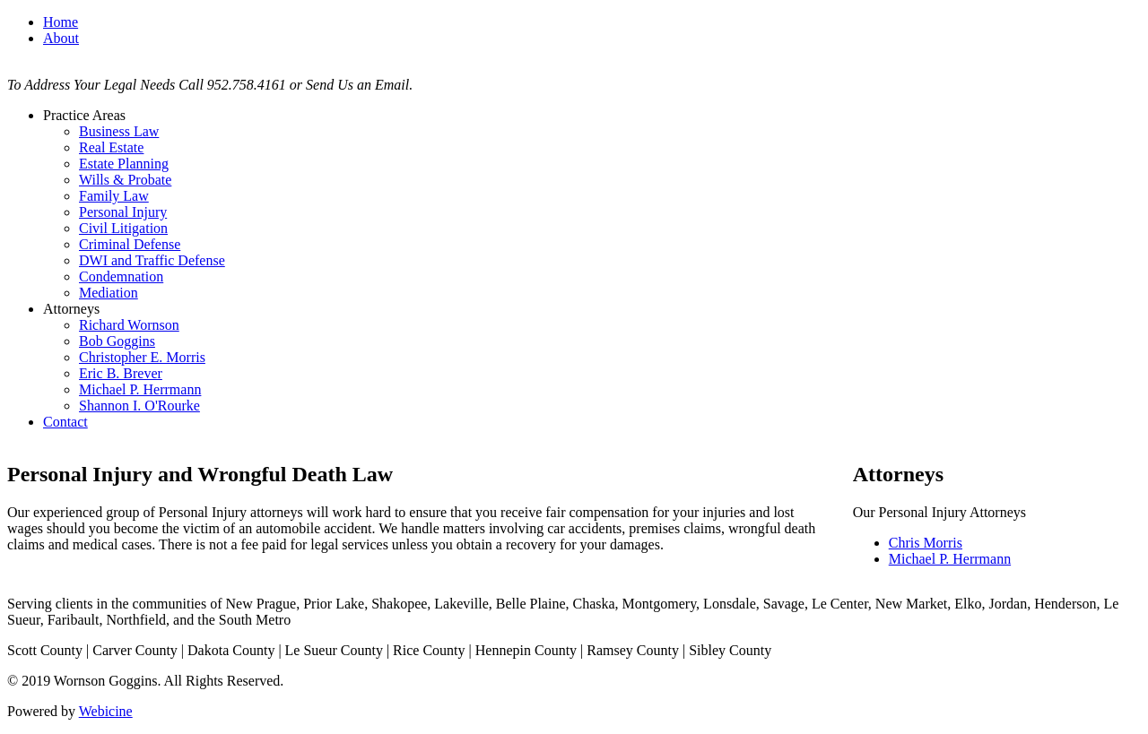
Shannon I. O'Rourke (139, 405)
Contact (65, 421)
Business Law (119, 131)
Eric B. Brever (120, 373)
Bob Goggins (117, 341)
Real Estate (111, 147)
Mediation (108, 292)
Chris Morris (925, 542)
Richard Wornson (129, 324)
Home (60, 22)
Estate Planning (124, 163)
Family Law (114, 195)
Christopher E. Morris (142, 357)
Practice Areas (84, 115)
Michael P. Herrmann (140, 389)
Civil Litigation (123, 228)
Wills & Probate (125, 179)
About (61, 38)
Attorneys (71, 308)
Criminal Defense (129, 244)
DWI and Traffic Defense (152, 260)
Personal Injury (123, 212)
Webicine (106, 711)
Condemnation (121, 276)
